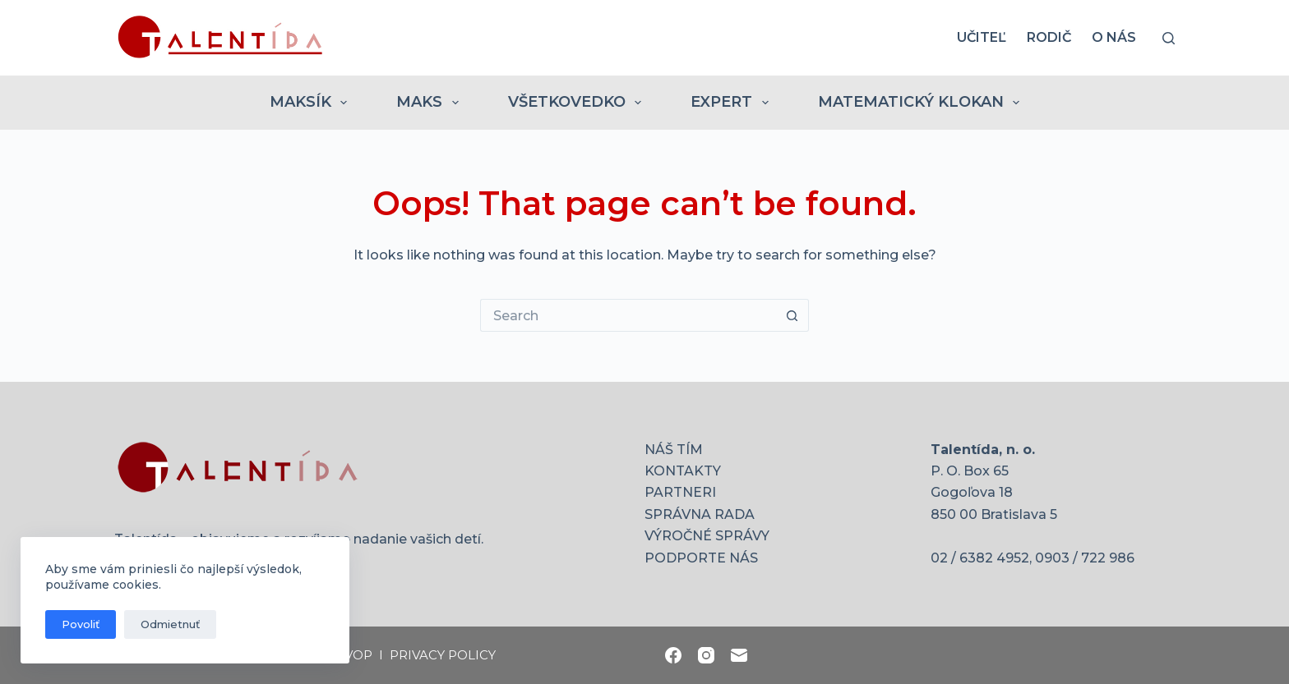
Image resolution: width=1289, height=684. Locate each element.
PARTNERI (680, 492)
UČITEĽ (981, 37)
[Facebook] (673, 655)
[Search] (1168, 38)
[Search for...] (628, 315)
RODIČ (1049, 37)
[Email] (739, 655)
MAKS (430, 102)
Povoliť (80, 624)
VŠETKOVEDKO (578, 102)
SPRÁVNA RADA (699, 514)
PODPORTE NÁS (701, 558)
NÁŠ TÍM (673, 449)
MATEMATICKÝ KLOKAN (922, 102)
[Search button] (792, 315)
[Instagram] (706, 655)
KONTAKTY (682, 471)
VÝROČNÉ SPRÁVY (706, 536)
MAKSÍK (312, 102)
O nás (1114, 37)
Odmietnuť (170, 624)
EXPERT (733, 102)
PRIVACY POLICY (443, 655)
